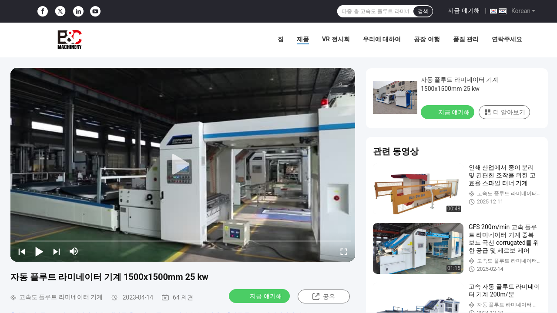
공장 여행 (427, 39)
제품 (303, 39)
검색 (423, 11)
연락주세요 (507, 39)
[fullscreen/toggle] (343, 251)
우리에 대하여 (382, 39)
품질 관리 (466, 39)
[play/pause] (39, 251)
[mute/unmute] (74, 251)
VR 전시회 (336, 39)
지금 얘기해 (464, 10)
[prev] (21, 251)
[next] (56, 251)
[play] (183, 165)
